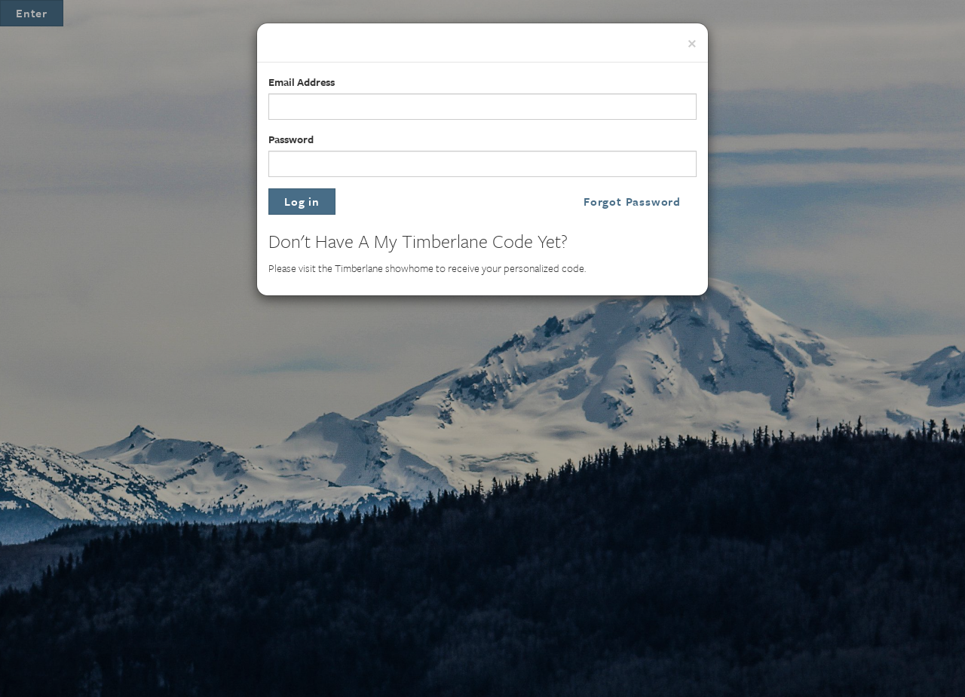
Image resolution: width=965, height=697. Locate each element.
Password (291, 139)
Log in (302, 201)
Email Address (301, 82)
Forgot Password (632, 201)
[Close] (692, 41)
